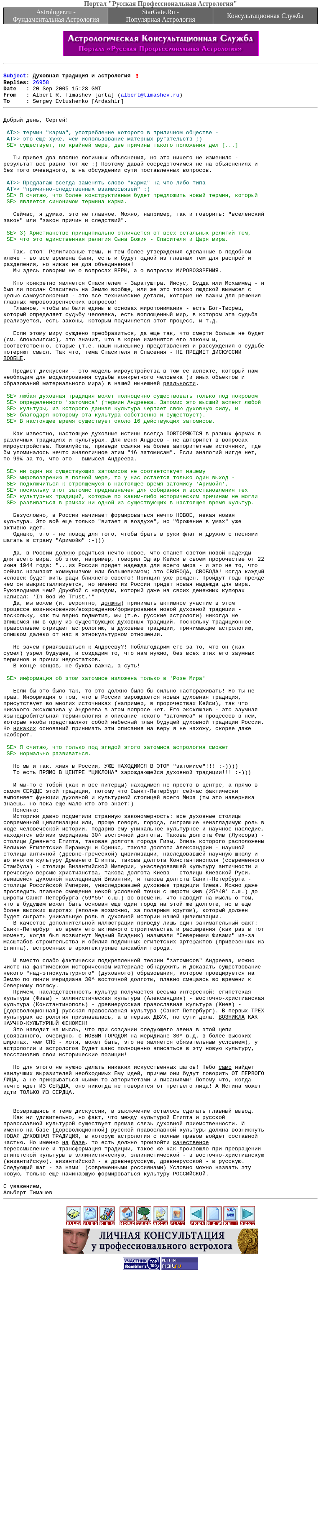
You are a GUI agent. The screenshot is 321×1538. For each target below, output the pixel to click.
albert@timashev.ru (150, 100)
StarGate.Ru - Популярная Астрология (160, 15)
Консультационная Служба (265, 15)
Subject (14, 78)
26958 (41, 85)
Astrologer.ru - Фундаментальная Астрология (56, 15)
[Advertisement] (160, 1519)
